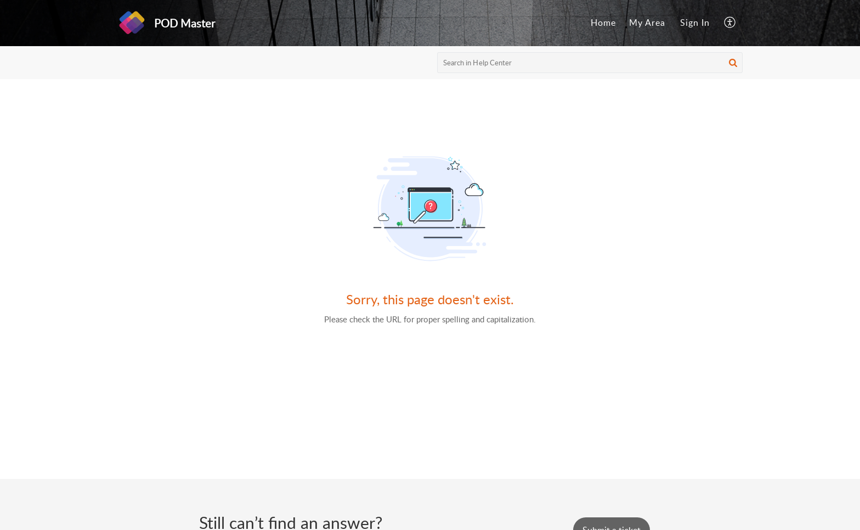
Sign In (695, 22)
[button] (730, 23)
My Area (647, 22)
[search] (590, 62)
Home (603, 22)
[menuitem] (603, 23)
